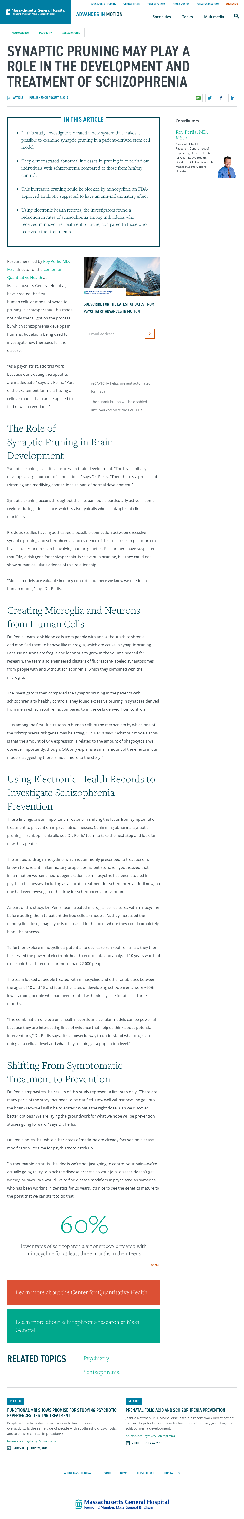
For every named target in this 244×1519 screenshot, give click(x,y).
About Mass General (78, 1404)
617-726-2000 (154, 1469)
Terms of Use (146, 1404)
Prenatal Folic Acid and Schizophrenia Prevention (175, 1340)
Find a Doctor (180, 3)
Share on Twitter (209, 98)
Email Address (102, 334)
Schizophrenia (71, 32)
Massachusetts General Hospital (29, 2)
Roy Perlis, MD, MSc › (192, 135)
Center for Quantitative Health (109, 1223)
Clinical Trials (131, 3)
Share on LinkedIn (232, 98)
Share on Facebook (221, 98)
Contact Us (172, 1404)
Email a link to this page (198, 98)
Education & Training (103, 3)
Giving (106, 1404)
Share (231, 1262)
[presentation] (126, 359)
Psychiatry (45, 32)
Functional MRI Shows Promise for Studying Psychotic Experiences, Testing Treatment (62, 1343)
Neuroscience (20, 32)
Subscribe (232, 3)
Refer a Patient (156, 3)
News (123, 1404)
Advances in (99, 14)
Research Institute (207, 3)
